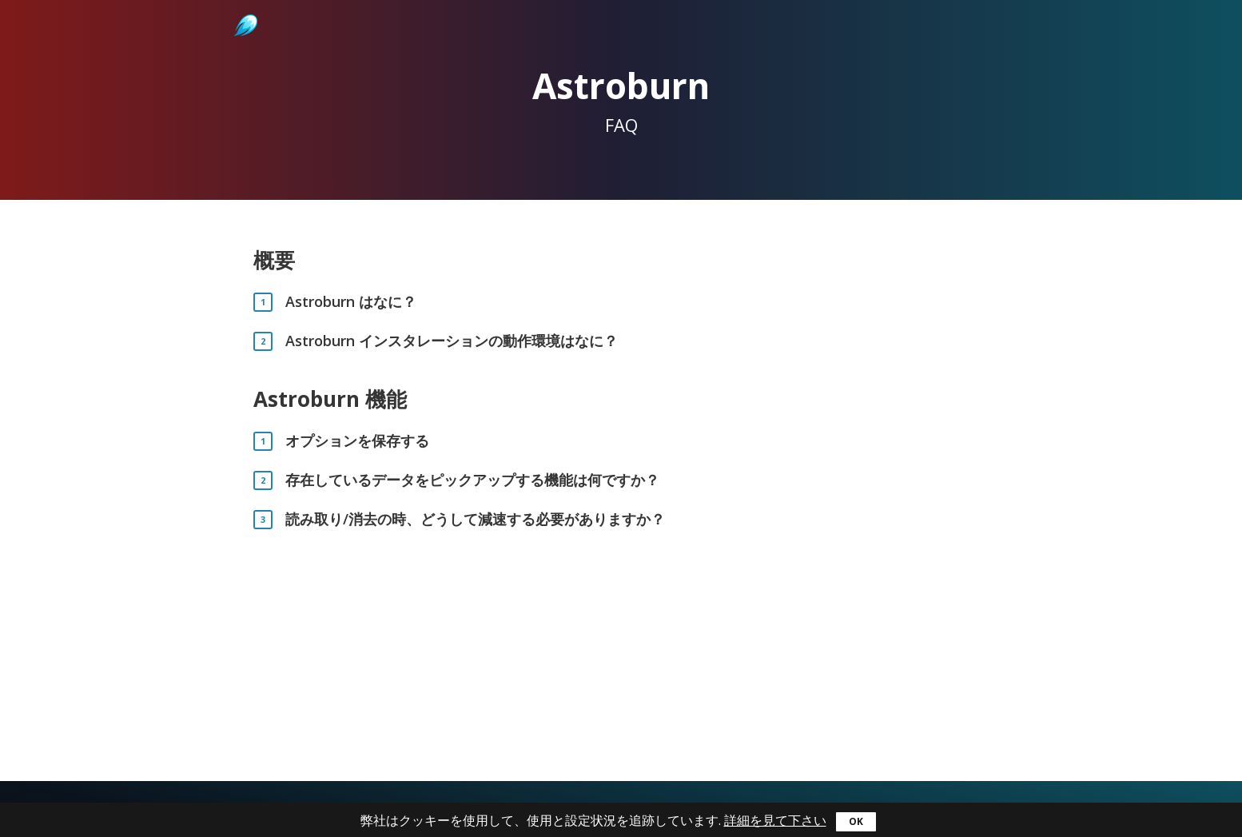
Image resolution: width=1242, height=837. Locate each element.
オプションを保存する (357, 441)
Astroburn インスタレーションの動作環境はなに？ (451, 341)
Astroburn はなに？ (350, 302)
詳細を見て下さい (775, 820)
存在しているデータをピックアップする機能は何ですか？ (472, 480)
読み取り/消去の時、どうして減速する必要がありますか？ (475, 519)
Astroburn (244, 8)
